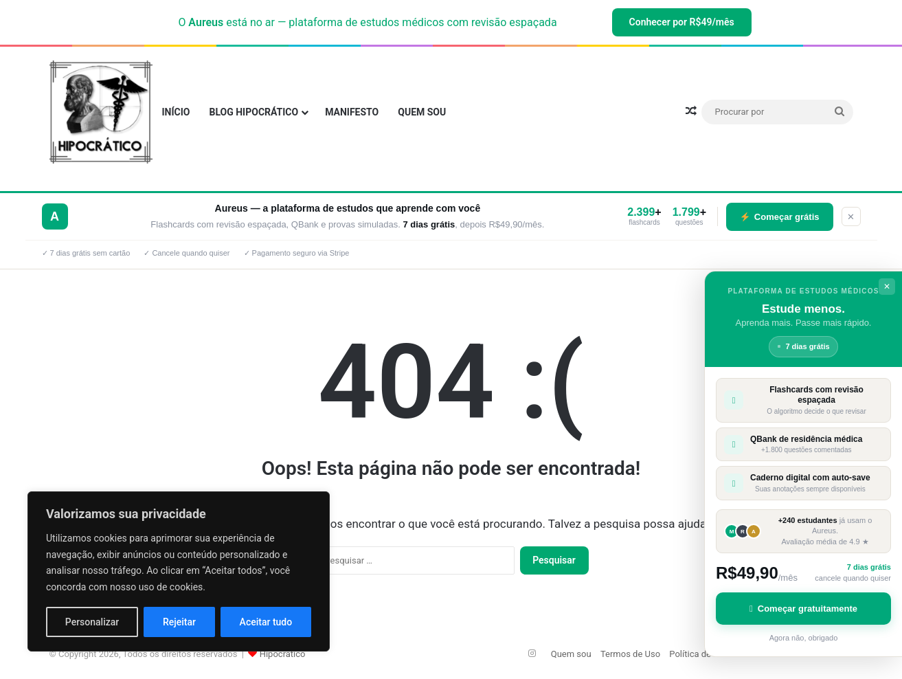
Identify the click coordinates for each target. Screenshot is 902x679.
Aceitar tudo (266, 621)
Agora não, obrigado (803, 638)
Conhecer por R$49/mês (681, 21)
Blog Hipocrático (253, 112)
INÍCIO (176, 112)
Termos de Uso (630, 654)
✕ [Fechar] (851, 217)
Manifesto (352, 112)
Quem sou (422, 112)
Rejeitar (179, 621)
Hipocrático (283, 654)
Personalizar (92, 621)
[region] (178, 571)
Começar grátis (780, 217)
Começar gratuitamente (803, 608)
